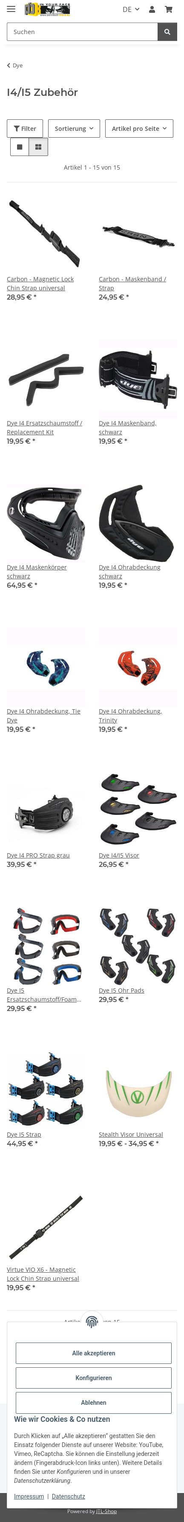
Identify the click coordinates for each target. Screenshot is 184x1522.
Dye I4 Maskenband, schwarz (128, 427)
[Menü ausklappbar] (11, 5)
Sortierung (70, 128)
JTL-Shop (106, 1511)
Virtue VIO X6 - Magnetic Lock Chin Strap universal (43, 1273)
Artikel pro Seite (135, 128)
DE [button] (127, 9)
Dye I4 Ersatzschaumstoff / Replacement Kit (44, 427)
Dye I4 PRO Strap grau (38, 855)
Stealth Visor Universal (131, 1134)
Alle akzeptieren (93, 1353)
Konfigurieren (93, 1378)
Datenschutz (68, 1496)
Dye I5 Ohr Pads (121, 990)
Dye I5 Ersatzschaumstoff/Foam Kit (42, 995)
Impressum (29, 1496)
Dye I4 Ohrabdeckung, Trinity (130, 715)
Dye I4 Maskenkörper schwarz (37, 571)
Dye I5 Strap (24, 1134)
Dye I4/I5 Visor (119, 855)
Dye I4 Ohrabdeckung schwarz (130, 571)
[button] (152, 9)
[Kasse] (168, 9)
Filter (25, 128)
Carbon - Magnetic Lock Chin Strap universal (40, 283)
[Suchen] (82, 32)
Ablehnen (93, 1402)
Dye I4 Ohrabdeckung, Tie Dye (43, 715)
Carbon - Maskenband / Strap (132, 283)
